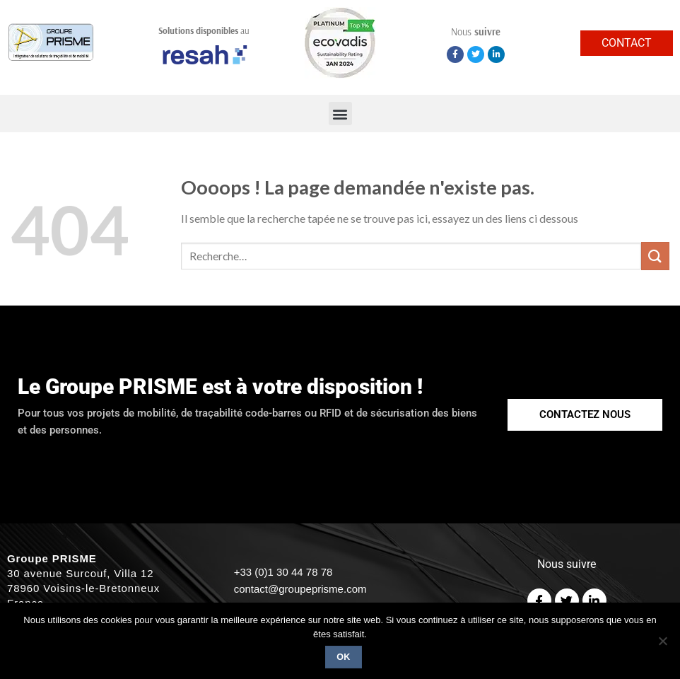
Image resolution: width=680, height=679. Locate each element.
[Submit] (655, 255)
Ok (343, 657)
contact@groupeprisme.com (300, 589)
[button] (340, 113)
